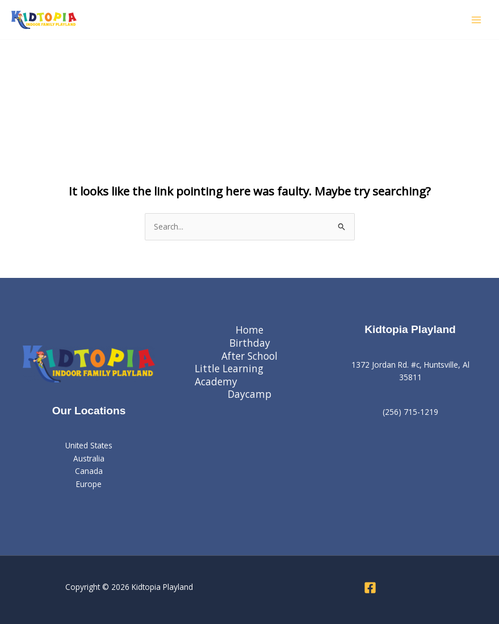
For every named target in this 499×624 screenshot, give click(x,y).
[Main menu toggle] (477, 20)
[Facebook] (370, 587)
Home (249, 329)
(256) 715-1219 (410, 411)
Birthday (249, 343)
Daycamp (249, 394)
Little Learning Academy (229, 375)
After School (249, 356)
